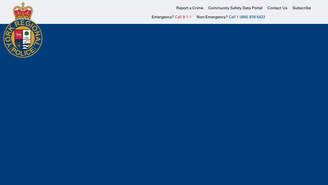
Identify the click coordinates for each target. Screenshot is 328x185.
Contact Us (278, 8)
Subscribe (302, 8)
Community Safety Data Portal (235, 8)
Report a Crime (189, 8)
